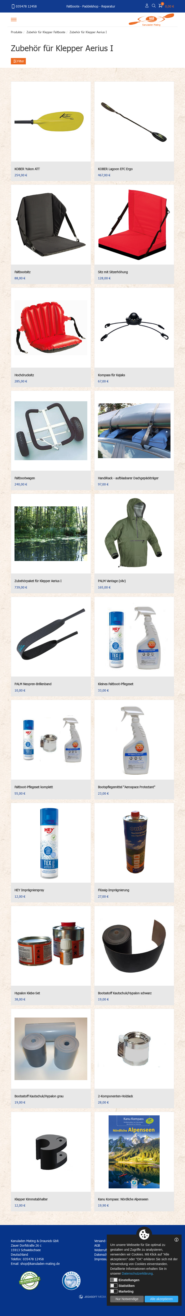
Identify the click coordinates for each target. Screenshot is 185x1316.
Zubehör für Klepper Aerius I (88, 32)
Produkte (16, 32)
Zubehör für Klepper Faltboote (46, 32)
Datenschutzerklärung (137, 1273)
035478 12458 (24, 6)
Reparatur (108, 6)
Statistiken (122, 1285)
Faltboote (72, 6)
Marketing (122, 1291)
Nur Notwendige (127, 1299)
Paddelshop (90, 6)
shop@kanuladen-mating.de (40, 1263)
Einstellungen (124, 1280)
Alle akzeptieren (161, 1299)
